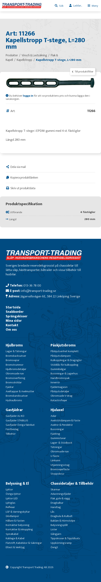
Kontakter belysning (17, 525)
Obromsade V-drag (61, 395)
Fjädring (55, 433)
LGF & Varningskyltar (18, 511)
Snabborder (15, 311)
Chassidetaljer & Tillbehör (72, 483)
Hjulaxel (57, 410)
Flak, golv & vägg (60, 498)
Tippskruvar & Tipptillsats (65, 538)
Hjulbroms (14, 345)
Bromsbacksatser (16, 355)
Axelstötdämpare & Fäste (65, 420)
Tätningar (56, 447)
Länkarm (55, 460)
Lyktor (9, 489)
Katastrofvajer (59, 400)
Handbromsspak (60, 378)
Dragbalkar (57, 502)
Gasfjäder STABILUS (17, 420)
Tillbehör (11, 433)
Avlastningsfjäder (61, 493)
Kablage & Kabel (15, 538)
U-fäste (55, 456)
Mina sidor (14, 320)
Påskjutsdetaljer (60, 391)
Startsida (13, 307)
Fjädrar (10, 387)
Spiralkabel (12, 534)
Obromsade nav (15, 373)
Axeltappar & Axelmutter (20, 391)
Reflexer (10, 507)
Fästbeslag (12, 429)
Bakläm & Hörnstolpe (63, 520)
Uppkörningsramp (61, 543)
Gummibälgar (58, 369)
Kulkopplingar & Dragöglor (66, 360)
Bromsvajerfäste (60, 469)
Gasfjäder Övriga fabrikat (20, 424)
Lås (52, 511)
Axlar (53, 416)
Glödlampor (12, 516)
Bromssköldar (14, 382)
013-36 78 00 (32, 285)
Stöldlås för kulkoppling (64, 364)
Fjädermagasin (59, 387)
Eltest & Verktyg (15, 547)
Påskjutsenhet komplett (65, 351)
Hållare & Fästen (15, 520)
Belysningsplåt (59, 525)
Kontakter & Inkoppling (19, 529)
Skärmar (55, 489)
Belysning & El (17, 483)
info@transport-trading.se (38, 291)
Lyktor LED (12, 498)
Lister (54, 529)
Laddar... (77, 5)
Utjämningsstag (60, 465)
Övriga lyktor (13, 493)
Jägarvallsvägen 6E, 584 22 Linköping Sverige (50, 296)
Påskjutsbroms (63, 345)
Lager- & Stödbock (61, 442)
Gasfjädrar (14, 410)
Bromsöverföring (15, 378)
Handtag (56, 507)
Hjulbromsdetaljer (16, 369)
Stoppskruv (57, 473)
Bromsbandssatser (17, 395)
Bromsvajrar (12, 360)
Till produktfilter (82, 71)
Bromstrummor (14, 364)
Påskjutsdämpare (61, 355)
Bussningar (57, 429)
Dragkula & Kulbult (61, 516)
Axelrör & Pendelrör (62, 424)
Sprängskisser (16, 316)
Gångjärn (56, 534)
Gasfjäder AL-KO (15, 416)
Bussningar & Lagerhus (64, 373)
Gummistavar (58, 438)
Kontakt (12, 325)
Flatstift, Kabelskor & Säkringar (24, 543)
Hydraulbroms (14, 400)
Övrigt (54, 547)
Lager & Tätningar (16, 351)
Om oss (11, 329)
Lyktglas (10, 502)
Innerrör (55, 382)
